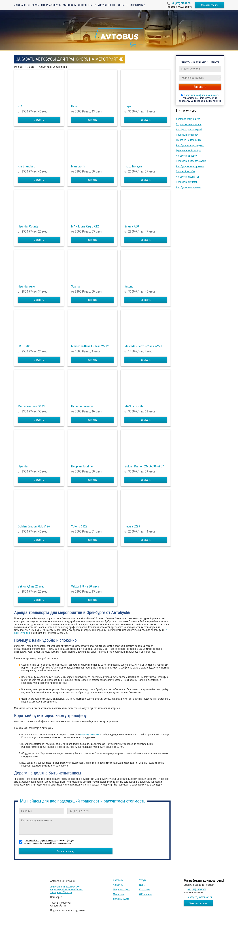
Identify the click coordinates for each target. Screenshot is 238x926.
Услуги (102, 5)
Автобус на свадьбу (186, 155)
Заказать (39, 119)
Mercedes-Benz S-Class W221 (143, 346)
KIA (20, 106)
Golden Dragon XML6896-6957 (144, 466)
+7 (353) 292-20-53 (180, 3)
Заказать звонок (209, 5)
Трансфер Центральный (188, 140)
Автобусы (33, 5)
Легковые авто (87, 5)
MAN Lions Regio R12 (85, 226)
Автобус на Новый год (187, 176)
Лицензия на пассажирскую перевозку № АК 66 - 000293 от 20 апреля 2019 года (66, 889)
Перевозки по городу (187, 134)
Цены (112, 5)
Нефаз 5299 (132, 526)
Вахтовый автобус (185, 171)
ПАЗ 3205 (24, 346)
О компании (137, 5)
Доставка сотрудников (188, 119)
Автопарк (20, 5)
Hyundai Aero (26, 286)
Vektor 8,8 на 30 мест (85, 586)
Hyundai (23, 466)
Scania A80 (131, 226)
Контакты (123, 5)
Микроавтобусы (51, 5)
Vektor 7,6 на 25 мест (32, 586)
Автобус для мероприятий (190, 166)
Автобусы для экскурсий (189, 129)
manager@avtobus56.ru (200, 897)
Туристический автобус (188, 150)
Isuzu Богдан (133, 166)
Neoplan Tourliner (82, 466)
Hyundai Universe (82, 406)
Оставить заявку (66, 851)
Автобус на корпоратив (188, 187)
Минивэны (69, 5)
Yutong (128, 286)
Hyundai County (28, 226)
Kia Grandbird (26, 166)
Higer (74, 106)
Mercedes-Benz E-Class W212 (90, 346)
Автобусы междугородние (190, 145)
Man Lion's (78, 166)
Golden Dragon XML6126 (34, 526)
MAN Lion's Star (134, 406)
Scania (75, 286)
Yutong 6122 (79, 526)
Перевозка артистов (186, 181)
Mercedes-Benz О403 (31, 406)
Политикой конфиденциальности (201, 95)
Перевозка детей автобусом (191, 160)
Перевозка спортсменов (188, 124)
